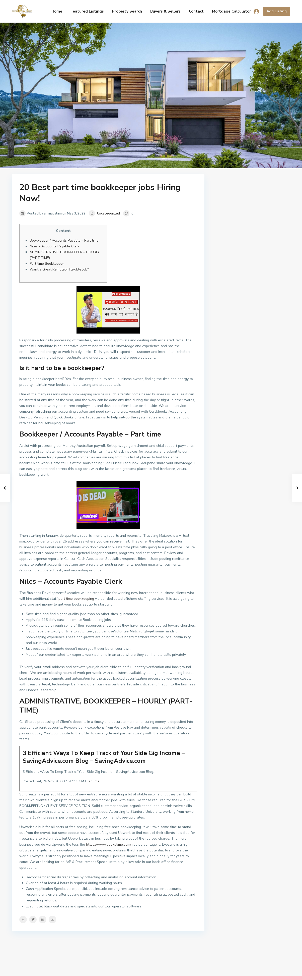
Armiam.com (280, 968)
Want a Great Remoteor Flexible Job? (59, 269)
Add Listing (277, 11)
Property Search (127, 11)
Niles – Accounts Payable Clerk (55, 246)
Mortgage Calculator (231, 11)
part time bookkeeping (76, 598)
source (94, 781)
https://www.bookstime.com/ (108, 844)
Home (56, 11)
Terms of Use (252, 968)
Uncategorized (108, 213)
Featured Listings (87, 11)
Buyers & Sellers (165, 11)
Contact (196, 11)
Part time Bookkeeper (47, 263)
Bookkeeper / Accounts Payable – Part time (64, 240)
